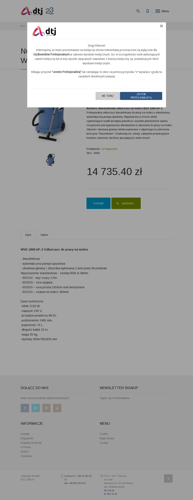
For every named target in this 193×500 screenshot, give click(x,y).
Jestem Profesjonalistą (141, 96)
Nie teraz (108, 96)
